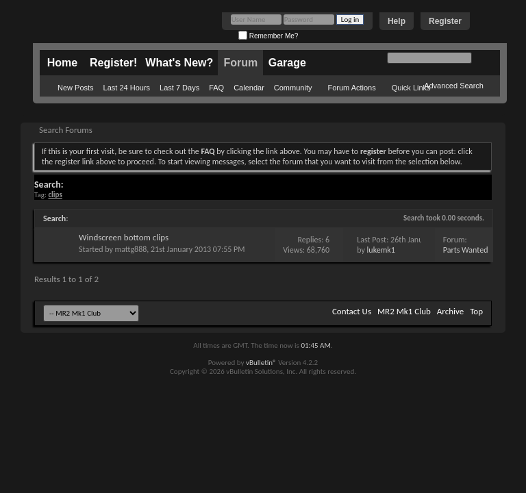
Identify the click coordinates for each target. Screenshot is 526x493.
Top (476, 311)
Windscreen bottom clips (123, 237)
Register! (113, 62)
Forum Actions (351, 88)
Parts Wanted (465, 250)
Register (445, 21)
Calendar (249, 88)
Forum (240, 62)
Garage (287, 62)
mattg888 (131, 249)
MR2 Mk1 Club (404, 311)
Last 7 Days (179, 88)
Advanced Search (454, 85)
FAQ (216, 88)
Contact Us (351, 311)
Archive (450, 311)
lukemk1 (381, 250)
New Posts (76, 88)
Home (62, 62)
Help (396, 21)
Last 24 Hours (126, 88)
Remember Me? (268, 36)
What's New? (179, 62)
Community (293, 88)
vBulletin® (261, 362)
